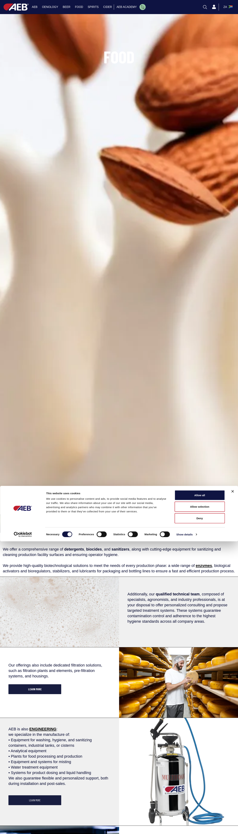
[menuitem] (142, 7)
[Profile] (214, 7)
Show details (184, 827)
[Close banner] (232, 784)
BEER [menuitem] (67, 6)
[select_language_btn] (227, 7)
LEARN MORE (35, 689)
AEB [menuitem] (34, 6)
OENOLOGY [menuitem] (50, 6)
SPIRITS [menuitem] (93, 6)
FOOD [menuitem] (79, 6)
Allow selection (199, 799)
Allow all (199, 787)
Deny (199, 810)
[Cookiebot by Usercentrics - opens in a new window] (22, 827)
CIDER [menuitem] (107, 6)
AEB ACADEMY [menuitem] (126, 6)
